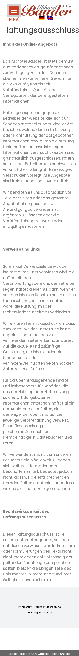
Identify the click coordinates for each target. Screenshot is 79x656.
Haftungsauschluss (40, 612)
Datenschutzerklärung (47, 607)
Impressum (25, 607)
